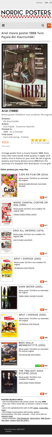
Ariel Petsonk (29, 268)
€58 (43, 338)
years (3, 410)
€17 (43, 225)
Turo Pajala (8, 126)
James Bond (35, 418)
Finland (24, 137)
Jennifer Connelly (36, 296)
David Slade (23, 383)
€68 (43, 366)
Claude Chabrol (19, 214)
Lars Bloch (28, 240)
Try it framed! (16, 131)
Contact (39, 3)
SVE (50, 3)
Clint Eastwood (23, 418)
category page (7, 416)
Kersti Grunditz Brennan (28, 184)
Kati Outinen (35, 355)
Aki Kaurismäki (11, 121)
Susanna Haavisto (25, 126)
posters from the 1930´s (19, 420)
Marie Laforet (31, 214)
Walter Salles (24, 296)
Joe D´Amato (18, 240)
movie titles (43, 408)
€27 (43, 197)
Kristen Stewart (35, 383)
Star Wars (5, 420)
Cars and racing (11, 137)
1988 (5, 131)
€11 (43, 310)
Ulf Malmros (18, 268)
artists (35, 408)
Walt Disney (45, 418)
